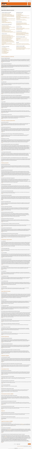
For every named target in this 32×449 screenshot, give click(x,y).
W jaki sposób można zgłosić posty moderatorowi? (8, 41)
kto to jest (5, 435)
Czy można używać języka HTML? (6, 48)
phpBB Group (22, 422)
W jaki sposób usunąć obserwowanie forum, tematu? (22, 40)
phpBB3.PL (22, 447)
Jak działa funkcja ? (7, 22)
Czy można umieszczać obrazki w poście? (7, 49)
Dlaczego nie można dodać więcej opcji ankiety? (7, 37)
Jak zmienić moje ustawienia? (5, 25)
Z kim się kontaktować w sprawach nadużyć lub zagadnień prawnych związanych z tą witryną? (23, 49)
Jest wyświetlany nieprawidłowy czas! (6, 26)
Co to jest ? (20, 19)
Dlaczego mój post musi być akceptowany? (7, 43)
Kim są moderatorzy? (18, 14)
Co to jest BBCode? (4, 47)
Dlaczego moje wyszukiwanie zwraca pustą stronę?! (22, 33)
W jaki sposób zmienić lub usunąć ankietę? (7, 38)
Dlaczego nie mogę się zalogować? (6, 13)
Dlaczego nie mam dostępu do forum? (6, 39)
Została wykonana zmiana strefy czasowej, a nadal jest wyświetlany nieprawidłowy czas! (8, 27)
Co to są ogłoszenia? (4, 51)
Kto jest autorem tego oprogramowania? (21, 47)
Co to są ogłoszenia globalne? (5, 50)
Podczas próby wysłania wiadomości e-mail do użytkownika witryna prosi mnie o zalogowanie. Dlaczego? (9, 31)
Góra (2, 67)
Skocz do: (15, 442)
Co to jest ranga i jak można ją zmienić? (6, 30)
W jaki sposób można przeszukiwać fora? (21, 32)
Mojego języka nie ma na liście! (5, 28)
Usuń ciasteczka (21, 444)
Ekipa (18, 444)
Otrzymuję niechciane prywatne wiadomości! (21, 23)
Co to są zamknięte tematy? (5, 52)
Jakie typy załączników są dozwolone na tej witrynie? (22, 43)
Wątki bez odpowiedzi (4, 6)
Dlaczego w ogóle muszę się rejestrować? (7, 14)
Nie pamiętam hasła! (4, 17)
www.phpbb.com (9, 428)
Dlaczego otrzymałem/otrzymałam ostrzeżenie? (7, 40)
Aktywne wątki (9, 6)
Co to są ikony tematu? (4, 53)
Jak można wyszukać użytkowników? (20, 34)
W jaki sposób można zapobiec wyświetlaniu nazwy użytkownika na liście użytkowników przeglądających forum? (8, 16)
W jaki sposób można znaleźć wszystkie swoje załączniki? (23, 44)
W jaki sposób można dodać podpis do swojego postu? (8, 36)
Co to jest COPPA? (4, 21)
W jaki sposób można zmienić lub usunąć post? (7, 35)
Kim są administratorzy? (19, 13)
